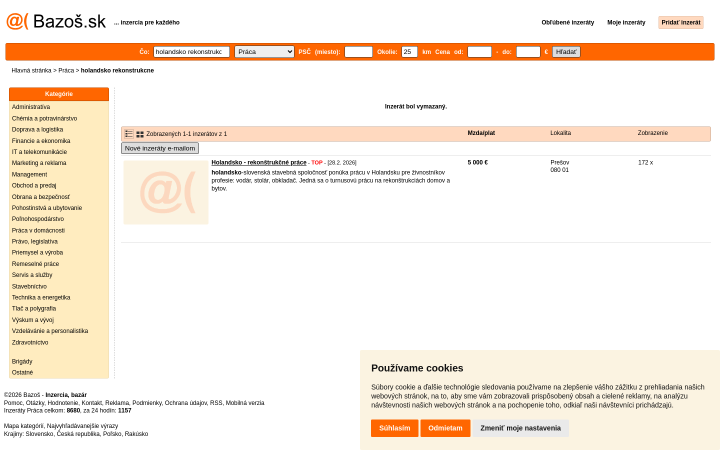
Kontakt (92, 403)
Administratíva (31, 107)
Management (29, 174)
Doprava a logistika (37, 129)
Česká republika (78, 434)
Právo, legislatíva (35, 241)
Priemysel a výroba (37, 252)
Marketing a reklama (39, 163)
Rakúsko (136, 434)
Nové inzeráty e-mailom (160, 148)
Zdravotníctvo (30, 342)
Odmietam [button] (445, 428)
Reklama (117, 403)
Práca (66, 70)
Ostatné (22, 372)
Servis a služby (32, 275)
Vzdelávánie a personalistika (50, 331)
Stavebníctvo (29, 286)
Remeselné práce (35, 264)
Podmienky (147, 403)
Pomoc (13, 403)
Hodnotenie (63, 403)
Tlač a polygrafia (34, 308)
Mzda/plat (481, 133)
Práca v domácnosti (38, 230)
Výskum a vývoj (33, 320)
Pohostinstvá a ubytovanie (47, 208)
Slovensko (39, 434)
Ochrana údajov (186, 403)
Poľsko (112, 434)
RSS (216, 403)
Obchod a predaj (34, 185)
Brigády (22, 361)
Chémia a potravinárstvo (44, 118)
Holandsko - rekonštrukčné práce (259, 162)
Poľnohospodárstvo (38, 219)
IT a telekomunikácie (39, 152)
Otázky (35, 403)
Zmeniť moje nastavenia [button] (520, 428)
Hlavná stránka (32, 70)
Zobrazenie (653, 133)
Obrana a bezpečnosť (41, 197)
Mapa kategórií (24, 426)
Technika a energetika (41, 297)
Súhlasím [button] (394, 428)
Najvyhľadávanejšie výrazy (82, 426)
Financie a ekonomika (41, 141)
